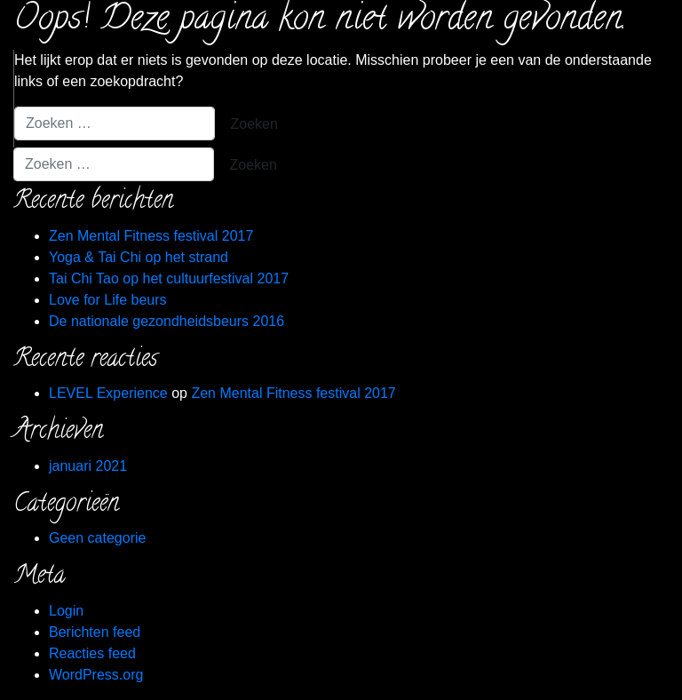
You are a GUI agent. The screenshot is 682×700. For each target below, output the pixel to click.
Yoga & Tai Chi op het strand (138, 257)
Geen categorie (97, 537)
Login (66, 610)
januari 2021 (88, 465)
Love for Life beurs (108, 299)
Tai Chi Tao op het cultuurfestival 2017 (169, 278)
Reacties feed (92, 653)
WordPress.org (96, 674)
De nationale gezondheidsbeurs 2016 (166, 321)
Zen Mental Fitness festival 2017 (151, 235)
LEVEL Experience (108, 393)
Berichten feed (94, 632)
